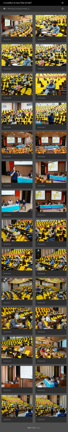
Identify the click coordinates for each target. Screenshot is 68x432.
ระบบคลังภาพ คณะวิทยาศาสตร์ (17, 3)
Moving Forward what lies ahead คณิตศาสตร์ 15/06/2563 (19, 8)
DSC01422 (41, 332)
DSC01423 (7, 361)
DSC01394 (41, 40)
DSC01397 (41, 69)
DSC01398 (7, 98)
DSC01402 (7, 127)
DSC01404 (7, 157)
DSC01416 (41, 273)
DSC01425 (7, 390)
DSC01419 (41, 303)
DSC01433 (41, 420)
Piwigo (38, 428)
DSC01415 (7, 273)
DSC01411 (7, 215)
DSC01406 (41, 157)
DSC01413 (7, 244)
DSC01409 (41, 186)
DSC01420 (7, 332)
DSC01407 (7, 186)
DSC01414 (41, 244)
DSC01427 (7, 420)
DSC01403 (41, 127)
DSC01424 (41, 361)
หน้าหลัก (4, 8)
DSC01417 (7, 303)
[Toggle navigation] (62, 2)
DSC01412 (41, 215)
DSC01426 (41, 390)
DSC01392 (7, 40)
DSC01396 (7, 69)
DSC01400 (41, 98)
